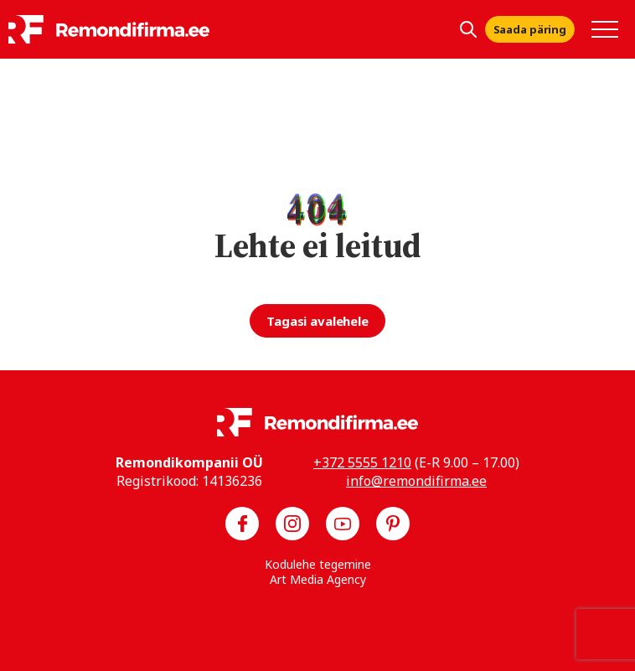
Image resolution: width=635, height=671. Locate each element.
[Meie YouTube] (342, 523)
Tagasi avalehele (317, 320)
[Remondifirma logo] (108, 29)
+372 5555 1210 (362, 462)
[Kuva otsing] (468, 29)
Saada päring (529, 29)
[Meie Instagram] (292, 523)
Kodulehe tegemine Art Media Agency (318, 571)
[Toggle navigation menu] (604, 29)
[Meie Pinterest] (393, 523)
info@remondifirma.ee (416, 481)
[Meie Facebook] (242, 523)
